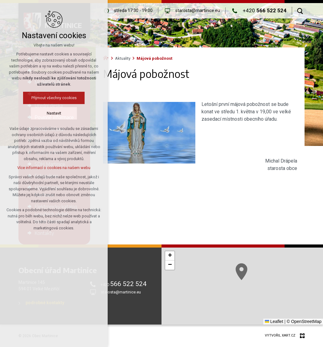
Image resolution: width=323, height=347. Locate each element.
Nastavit (54, 113)
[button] (241, 271)
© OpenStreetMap (304, 321)
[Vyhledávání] (300, 10)
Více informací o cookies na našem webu (53, 167)
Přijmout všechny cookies (54, 97)
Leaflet (274, 321)
